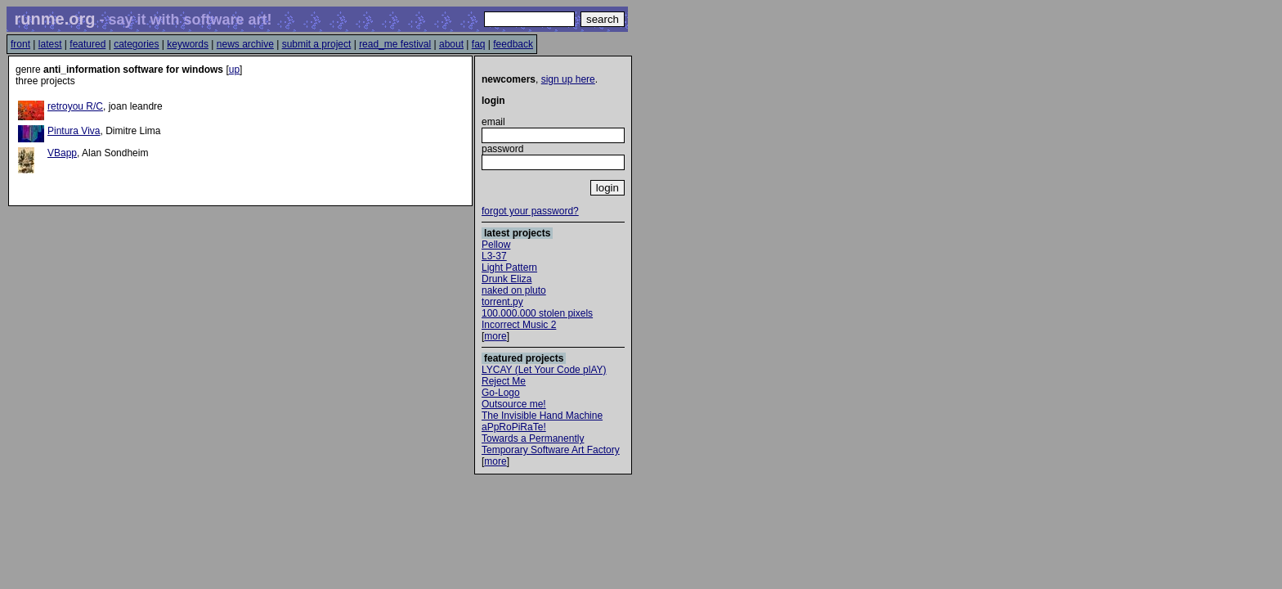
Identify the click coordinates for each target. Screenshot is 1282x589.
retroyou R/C (75, 106)
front (20, 44)
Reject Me (504, 381)
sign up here (568, 79)
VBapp (62, 153)
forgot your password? (530, 211)
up (234, 69)
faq (479, 44)
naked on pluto (514, 290)
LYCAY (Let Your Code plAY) (544, 369)
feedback (513, 44)
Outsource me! (514, 404)
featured (87, 44)
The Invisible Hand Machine (542, 415)
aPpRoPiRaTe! (514, 427)
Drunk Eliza (506, 279)
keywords (187, 44)
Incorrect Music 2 (519, 324)
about (451, 44)
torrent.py (502, 302)
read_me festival (395, 44)
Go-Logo (501, 392)
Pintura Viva (73, 131)
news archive (245, 44)
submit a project (317, 44)
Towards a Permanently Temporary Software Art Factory (551, 444)
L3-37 (494, 256)
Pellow (496, 244)
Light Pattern (509, 267)
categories (136, 44)
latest (50, 44)
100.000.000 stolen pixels (537, 313)
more (495, 336)
